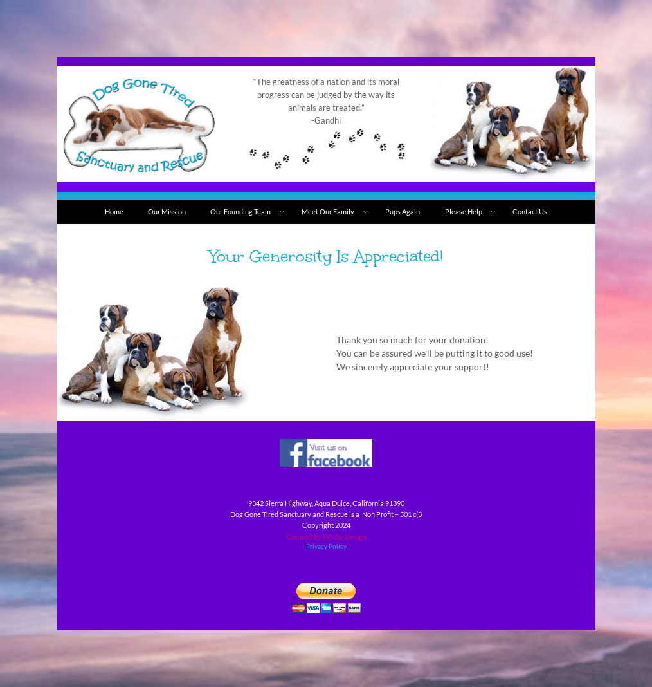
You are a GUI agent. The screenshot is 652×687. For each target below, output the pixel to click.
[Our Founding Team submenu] (282, 212)
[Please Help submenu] (493, 212)
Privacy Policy (326, 546)
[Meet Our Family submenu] (365, 212)
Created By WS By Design (326, 536)
